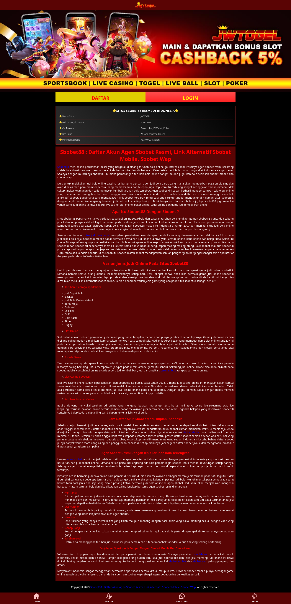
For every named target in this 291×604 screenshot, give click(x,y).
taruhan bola (168, 370)
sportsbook (200, 554)
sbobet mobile (178, 561)
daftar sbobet (191, 432)
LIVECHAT (255, 598)
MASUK (36, 598)
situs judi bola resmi (96, 235)
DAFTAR (100, 98)
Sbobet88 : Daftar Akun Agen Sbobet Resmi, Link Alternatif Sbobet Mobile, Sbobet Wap (143, 587)
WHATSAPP (182, 598)
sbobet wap (200, 561)
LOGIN (190, 98)
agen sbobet (74, 459)
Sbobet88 (63, 167)
